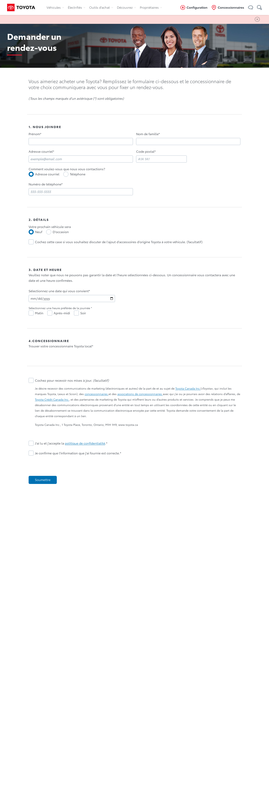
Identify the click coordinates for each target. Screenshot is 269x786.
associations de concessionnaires (140, 394)
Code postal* (146, 151)
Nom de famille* (148, 134)
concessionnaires (96, 394)
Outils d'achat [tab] (101, 7)
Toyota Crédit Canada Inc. (52, 399)
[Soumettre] (43, 480)
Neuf (38, 232)
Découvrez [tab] (126, 7)
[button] (250, 7)
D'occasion (61, 232)
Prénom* (35, 134)
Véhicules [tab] (55, 7)
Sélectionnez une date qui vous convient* (59, 291)
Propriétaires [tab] (151, 7)
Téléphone (77, 174)
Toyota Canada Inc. (188, 388)
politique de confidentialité (85, 443)
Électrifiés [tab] (76, 7)
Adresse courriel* (41, 151)
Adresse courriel (47, 174)
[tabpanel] (134, 305)
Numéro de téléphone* (46, 184)
